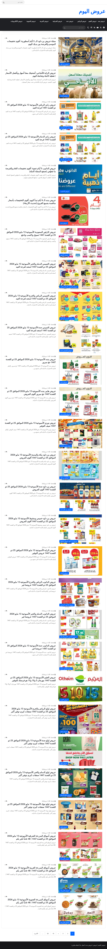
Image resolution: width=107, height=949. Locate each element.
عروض (95, 945)
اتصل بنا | (82, 945)
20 (48, 933)
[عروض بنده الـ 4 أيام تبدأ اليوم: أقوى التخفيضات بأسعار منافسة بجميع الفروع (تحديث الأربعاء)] (80, 211)
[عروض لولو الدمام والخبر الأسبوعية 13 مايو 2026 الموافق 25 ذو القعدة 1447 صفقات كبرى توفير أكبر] (80, 783)
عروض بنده (101, 21)
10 (53, 933)
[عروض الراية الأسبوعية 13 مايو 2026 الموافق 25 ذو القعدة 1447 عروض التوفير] (80, 561)
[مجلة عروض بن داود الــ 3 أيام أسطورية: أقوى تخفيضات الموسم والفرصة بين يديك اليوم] (80, 52)
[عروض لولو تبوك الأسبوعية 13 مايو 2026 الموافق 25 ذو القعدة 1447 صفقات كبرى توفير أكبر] (80, 814)
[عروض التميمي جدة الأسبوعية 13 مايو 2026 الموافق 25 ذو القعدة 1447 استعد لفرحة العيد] (80, 338)
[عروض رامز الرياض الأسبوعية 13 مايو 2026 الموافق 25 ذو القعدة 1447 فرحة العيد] (80, 115)
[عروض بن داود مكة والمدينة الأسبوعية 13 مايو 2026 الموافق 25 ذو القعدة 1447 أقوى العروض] (80, 465)
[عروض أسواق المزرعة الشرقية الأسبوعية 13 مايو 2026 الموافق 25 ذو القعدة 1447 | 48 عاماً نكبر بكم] (80, 846)
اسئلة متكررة (75, 945)
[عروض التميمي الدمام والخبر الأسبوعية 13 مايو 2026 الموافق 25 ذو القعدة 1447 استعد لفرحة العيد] (80, 274)
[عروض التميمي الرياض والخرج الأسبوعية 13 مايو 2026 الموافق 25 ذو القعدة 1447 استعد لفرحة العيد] (80, 306)
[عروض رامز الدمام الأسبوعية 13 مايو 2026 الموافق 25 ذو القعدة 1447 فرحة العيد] (80, 147)
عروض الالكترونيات (16, 21)
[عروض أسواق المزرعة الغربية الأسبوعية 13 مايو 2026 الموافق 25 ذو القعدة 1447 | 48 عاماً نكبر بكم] (80, 878)
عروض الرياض (81, 21)
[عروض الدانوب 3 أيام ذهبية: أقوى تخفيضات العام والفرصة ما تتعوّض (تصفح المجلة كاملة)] (80, 179)
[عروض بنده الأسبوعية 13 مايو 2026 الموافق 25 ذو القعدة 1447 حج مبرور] (80, 370)
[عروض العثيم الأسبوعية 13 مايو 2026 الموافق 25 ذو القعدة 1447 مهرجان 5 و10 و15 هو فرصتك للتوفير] (80, 688)
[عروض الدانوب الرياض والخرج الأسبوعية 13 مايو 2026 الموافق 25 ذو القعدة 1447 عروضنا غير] (80, 592)
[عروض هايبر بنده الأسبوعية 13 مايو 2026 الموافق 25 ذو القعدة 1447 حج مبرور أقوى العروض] (80, 402)
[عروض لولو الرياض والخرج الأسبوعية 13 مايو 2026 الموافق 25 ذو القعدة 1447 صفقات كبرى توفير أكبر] (80, 719)
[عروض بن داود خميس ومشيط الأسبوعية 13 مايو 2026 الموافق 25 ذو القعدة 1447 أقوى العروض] (80, 529)
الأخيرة (36, 933)
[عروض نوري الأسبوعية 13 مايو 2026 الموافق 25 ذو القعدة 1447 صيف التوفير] (80, 433)
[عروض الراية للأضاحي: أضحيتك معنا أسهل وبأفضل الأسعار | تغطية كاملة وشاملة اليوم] (80, 83)
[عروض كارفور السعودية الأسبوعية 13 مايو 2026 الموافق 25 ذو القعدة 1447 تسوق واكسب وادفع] (80, 242)
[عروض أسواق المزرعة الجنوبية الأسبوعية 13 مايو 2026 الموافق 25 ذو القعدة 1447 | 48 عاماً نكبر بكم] (80, 910)
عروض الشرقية (57, 21)
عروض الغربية (44, 21)
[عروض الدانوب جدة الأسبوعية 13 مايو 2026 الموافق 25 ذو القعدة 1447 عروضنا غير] (80, 656)
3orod (52, 38)
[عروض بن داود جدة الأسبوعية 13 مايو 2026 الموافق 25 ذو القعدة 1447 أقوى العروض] (80, 497)
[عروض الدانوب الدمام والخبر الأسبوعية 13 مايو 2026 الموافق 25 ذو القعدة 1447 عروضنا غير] (80, 624)
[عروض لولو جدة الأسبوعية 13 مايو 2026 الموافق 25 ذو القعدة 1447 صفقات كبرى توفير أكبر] (80, 751)
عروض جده (69, 21)
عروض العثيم (92, 21)
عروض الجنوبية (31, 21)
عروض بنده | (88, 945)
